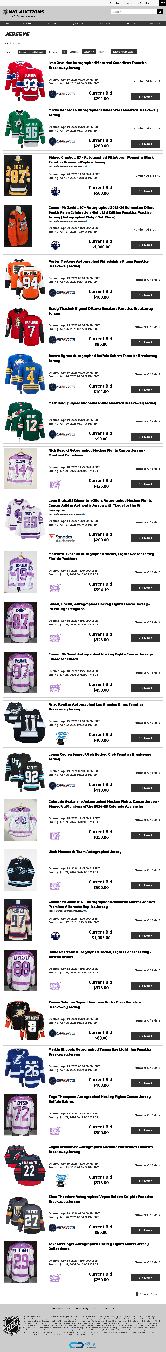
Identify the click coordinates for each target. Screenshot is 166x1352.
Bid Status (130, 23)
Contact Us (109, 1308)
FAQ (139, 3)
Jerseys (88, 52)
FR (154, 3)
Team (6, 23)
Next (155, 1294)
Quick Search (78, 23)
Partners (27, 23)
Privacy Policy (82, 1308)
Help (147, 3)
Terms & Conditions (61, 1308)
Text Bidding (156, 23)
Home (6, 43)
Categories (52, 23)
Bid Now (144, 96)
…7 (150, 1294)
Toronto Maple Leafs (123, 52)
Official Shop (114, 3)
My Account (128, 3)
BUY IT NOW (105, 23)
